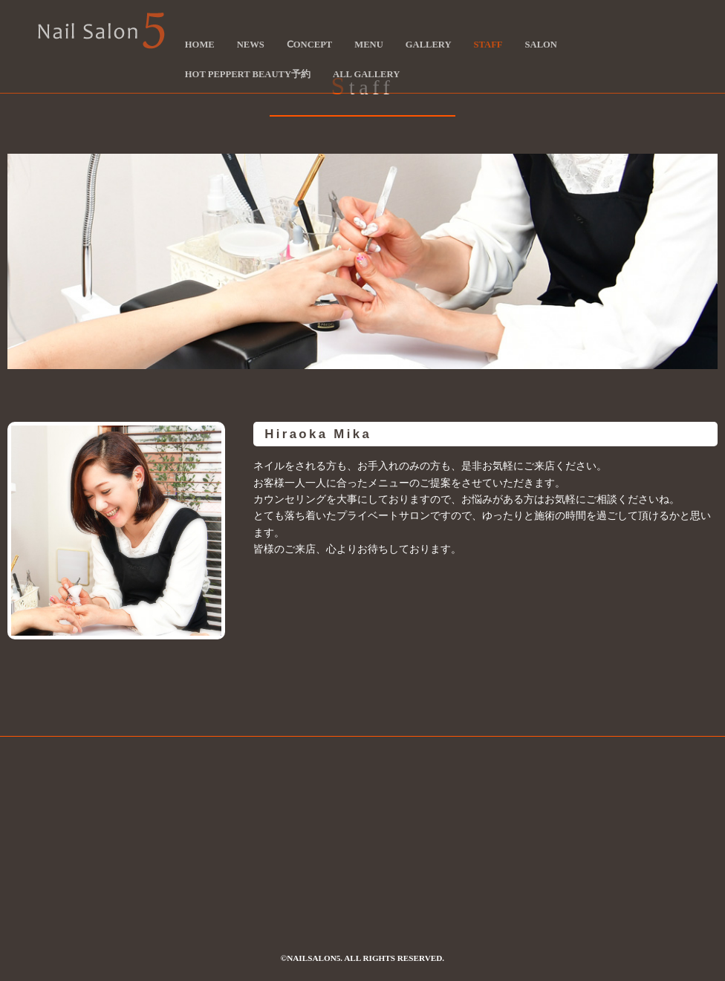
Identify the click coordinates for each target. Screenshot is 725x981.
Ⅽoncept (309, 44)
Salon (541, 44)
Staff (488, 44)
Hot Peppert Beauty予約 (248, 74)
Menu (368, 44)
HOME (200, 44)
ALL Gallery (366, 74)
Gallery (429, 44)
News (250, 44)
